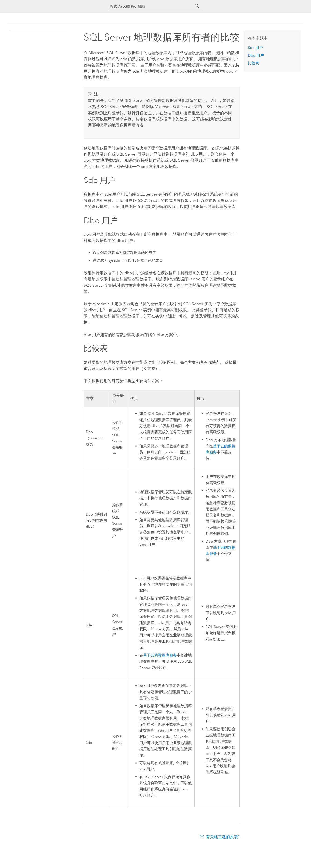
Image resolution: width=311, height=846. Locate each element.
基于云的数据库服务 (160, 655)
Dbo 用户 (256, 55)
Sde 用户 (255, 47)
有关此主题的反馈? (223, 836)
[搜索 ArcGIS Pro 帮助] (151, 6)
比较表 (253, 63)
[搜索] (197, 6)
